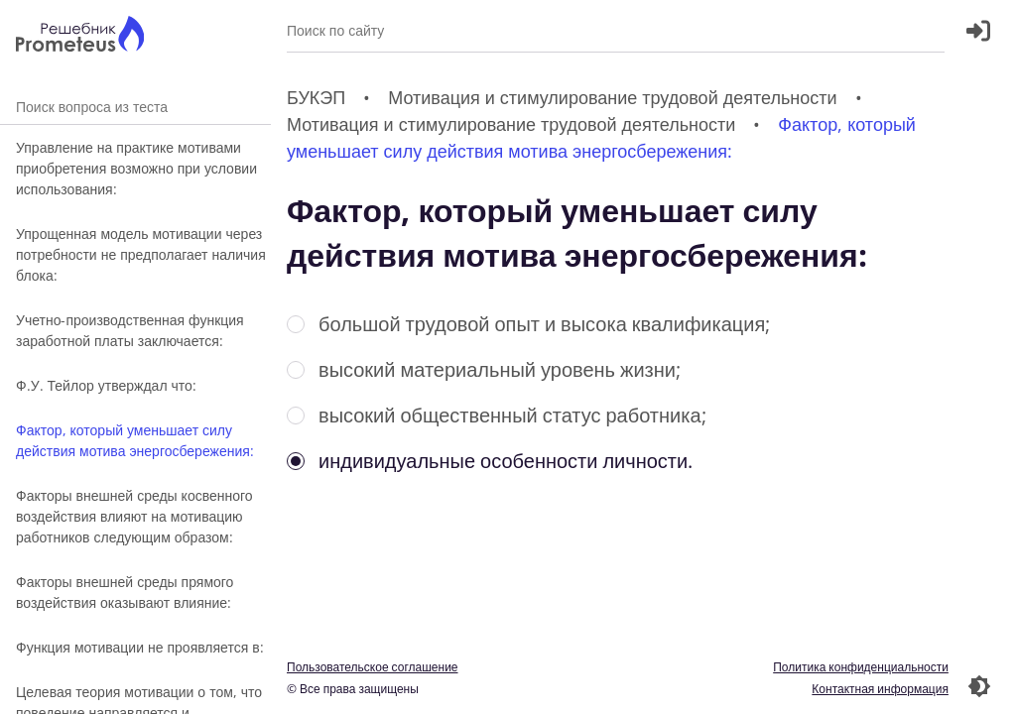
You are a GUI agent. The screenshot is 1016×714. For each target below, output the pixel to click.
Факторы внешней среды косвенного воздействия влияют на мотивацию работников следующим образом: (134, 516)
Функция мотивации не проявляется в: (140, 647)
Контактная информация (880, 688)
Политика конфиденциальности (861, 666)
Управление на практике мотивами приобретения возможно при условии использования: (136, 168)
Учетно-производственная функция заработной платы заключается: (130, 330)
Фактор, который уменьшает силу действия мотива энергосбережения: (135, 440)
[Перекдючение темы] (979, 686)
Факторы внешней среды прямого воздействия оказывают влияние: (124, 592)
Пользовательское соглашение (372, 666)
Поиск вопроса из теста (135, 106)
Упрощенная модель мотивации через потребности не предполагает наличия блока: (141, 254)
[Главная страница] (80, 36)
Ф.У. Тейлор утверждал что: (106, 385)
